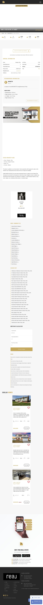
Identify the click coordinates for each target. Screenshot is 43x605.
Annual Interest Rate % (14, 336)
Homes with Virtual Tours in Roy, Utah (18, 300)
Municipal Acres (15, 232)
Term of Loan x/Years (14, 342)
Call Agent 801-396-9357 (21, 5)
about (21, 206)
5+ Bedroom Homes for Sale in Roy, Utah (19, 274)
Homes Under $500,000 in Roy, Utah (18, 288)
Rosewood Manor (15, 236)
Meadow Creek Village (16, 244)
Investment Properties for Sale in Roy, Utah (19, 304)
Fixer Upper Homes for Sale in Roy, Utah (19, 280)
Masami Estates (15, 252)
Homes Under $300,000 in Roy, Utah (18, 286)
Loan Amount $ (13, 330)
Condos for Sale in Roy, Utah (17, 278)
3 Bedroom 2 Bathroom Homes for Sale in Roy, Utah (21, 270)
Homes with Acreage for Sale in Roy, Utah (19, 290)
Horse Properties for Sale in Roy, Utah (18, 302)
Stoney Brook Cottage (16, 226)
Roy (5, 33)
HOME (5, 582)
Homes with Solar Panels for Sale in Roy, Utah (20, 320)
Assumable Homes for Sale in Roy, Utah (19, 276)
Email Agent (27, 428)
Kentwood (13, 238)
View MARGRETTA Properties (32, 100)
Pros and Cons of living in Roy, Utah (16, 361)
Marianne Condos (15, 242)
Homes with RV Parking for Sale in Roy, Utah (20, 296)
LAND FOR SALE (16, 582)
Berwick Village (14, 254)
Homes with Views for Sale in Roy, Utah (19, 298)
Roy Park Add (14, 258)
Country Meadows (15, 240)
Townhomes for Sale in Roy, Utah (17, 322)
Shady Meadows (15, 250)
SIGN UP (15, 592)
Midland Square (15, 234)
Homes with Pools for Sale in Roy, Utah (19, 294)
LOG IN (5, 590)
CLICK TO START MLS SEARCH (21, 50)
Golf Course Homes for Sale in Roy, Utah (19, 284)
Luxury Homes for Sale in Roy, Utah (18, 306)
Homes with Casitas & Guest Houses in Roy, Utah (21, 292)
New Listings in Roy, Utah (16, 312)
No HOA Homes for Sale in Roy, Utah (18, 314)
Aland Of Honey (15, 248)
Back (2, 33)
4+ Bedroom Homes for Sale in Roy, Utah (19, 272)
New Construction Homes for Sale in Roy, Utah (20, 310)
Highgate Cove (14, 228)
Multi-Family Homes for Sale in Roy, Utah (19, 308)
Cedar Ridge (14, 246)
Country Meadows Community (17, 230)
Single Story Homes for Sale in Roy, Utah (19, 318)
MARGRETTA (9, 33)
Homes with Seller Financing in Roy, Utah (19, 316)
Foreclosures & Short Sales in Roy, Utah (19, 282)
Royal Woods (14, 256)
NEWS (14, 587)
